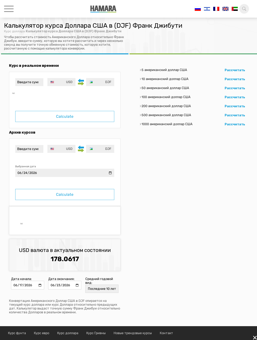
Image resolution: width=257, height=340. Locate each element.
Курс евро (41, 333)
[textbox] (62, 82)
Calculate (64, 116)
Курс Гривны (96, 333)
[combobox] (62, 82)
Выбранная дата (25, 166)
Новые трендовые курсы (133, 333)
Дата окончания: (61, 279)
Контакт (166, 333)
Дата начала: (21, 279)
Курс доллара (14, 31)
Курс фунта (17, 333)
